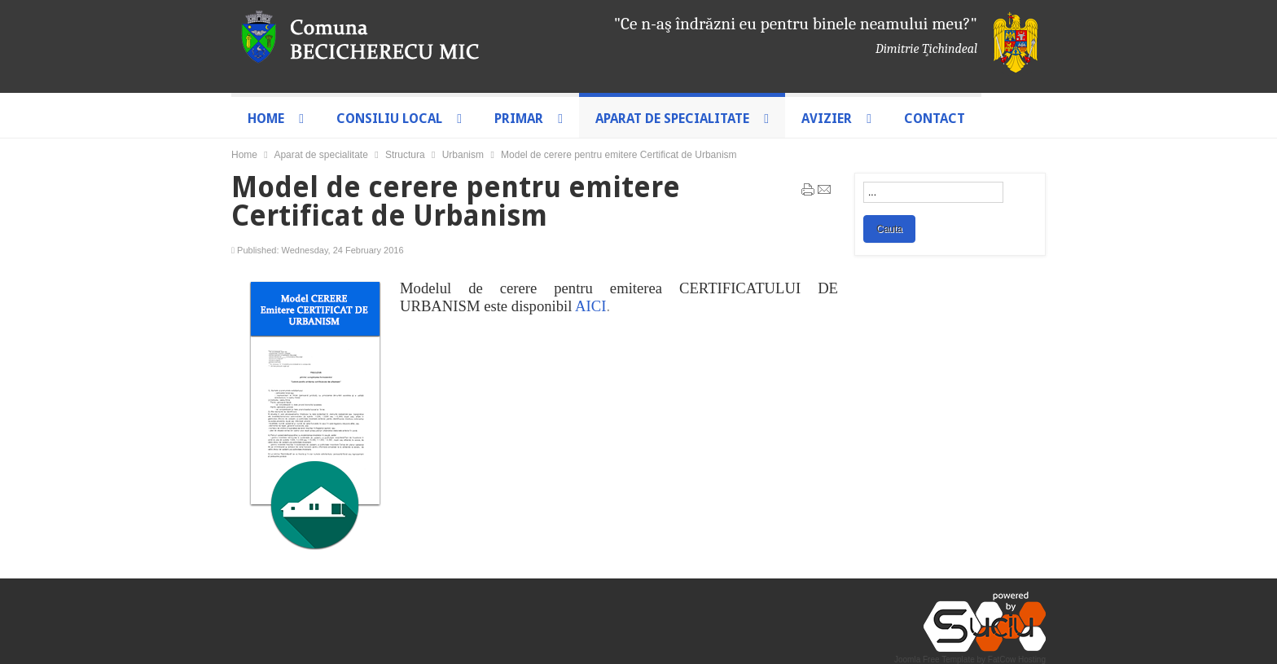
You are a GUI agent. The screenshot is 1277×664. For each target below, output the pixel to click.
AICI (590, 305)
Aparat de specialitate (320, 155)
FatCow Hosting (1017, 659)
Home (244, 155)
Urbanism (463, 155)
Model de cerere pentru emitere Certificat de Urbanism (455, 201)
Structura (405, 155)
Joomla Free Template (934, 659)
